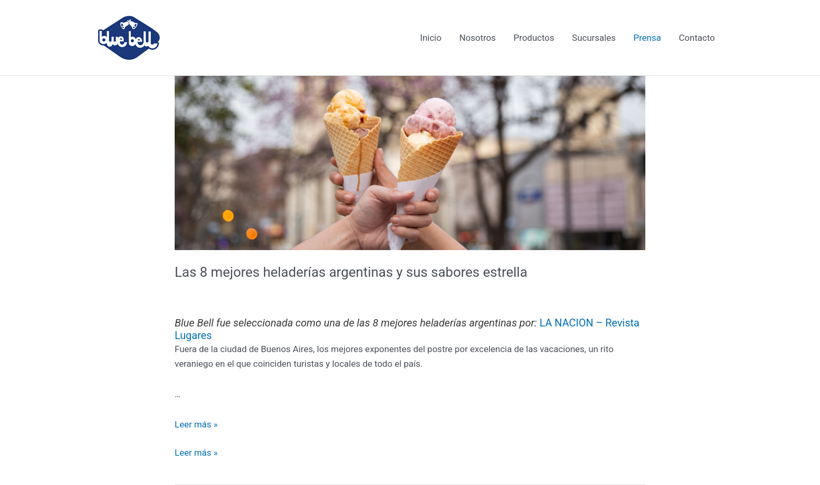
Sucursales (594, 37)
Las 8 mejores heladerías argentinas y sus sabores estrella (351, 272)
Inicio (430, 37)
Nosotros (477, 37)
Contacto (697, 37)
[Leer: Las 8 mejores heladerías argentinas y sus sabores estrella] (410, 162)
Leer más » (196, 424)
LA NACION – (573, 323)
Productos (534, 37)
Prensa (647, 37)
